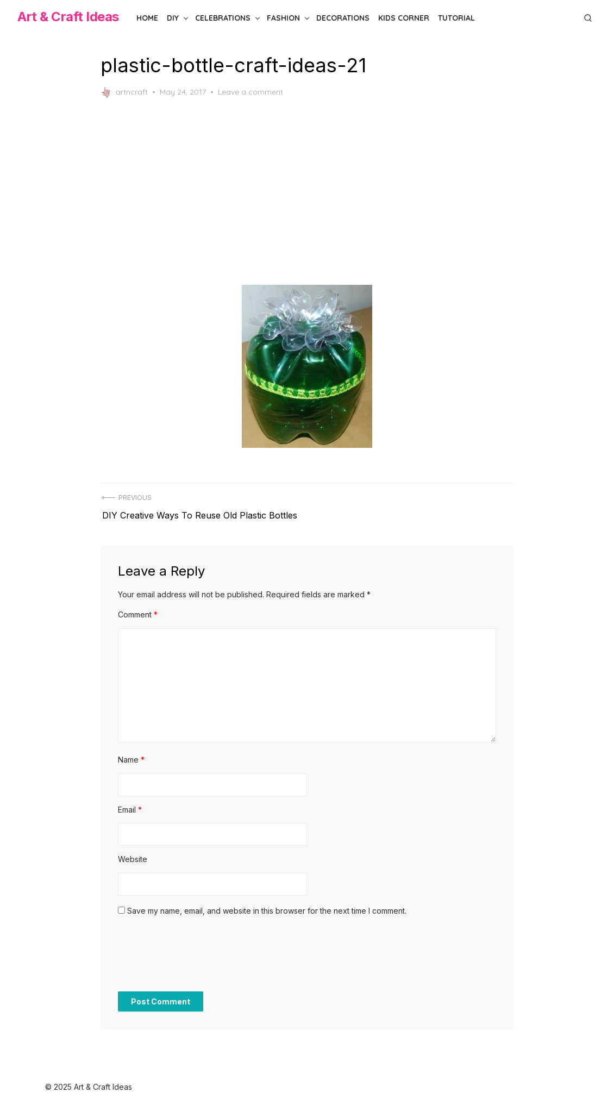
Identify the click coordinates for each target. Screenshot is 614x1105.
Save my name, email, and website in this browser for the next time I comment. (266, 905)
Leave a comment (250, 92)
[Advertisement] (307, 191)
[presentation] (200, 954)
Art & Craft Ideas (68, 16)
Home (147, 18)
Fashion (283, 18)
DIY (173, 18)
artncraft (124, 92)
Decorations (342, 18)
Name (131, 754)
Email (130, 804)
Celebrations (222, 18)
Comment (138, 609)
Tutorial (456, 18)
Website (132, 854)
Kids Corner (403, 18)
